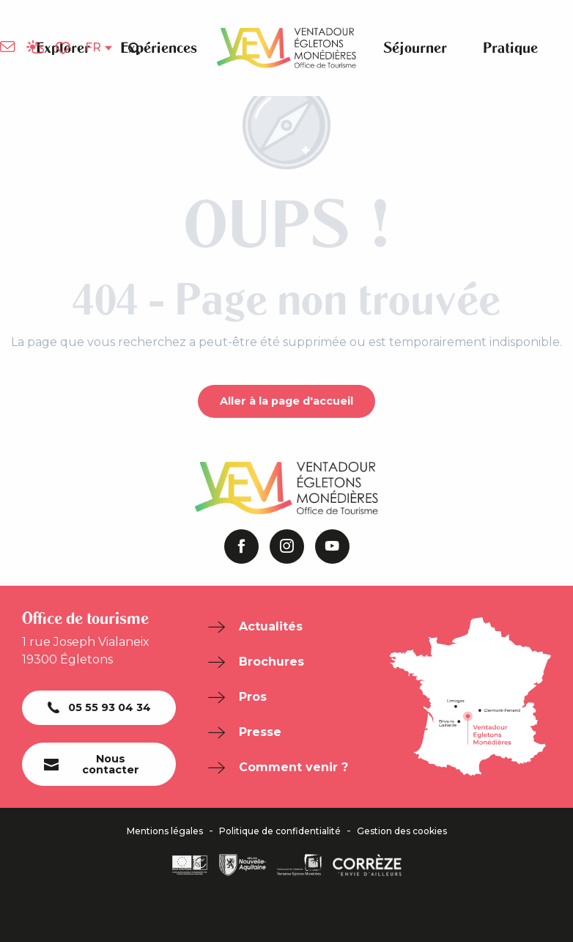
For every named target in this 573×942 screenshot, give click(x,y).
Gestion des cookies (402, 831)
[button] (134, 47)
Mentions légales (165, 831)
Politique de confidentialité (280, 831)
